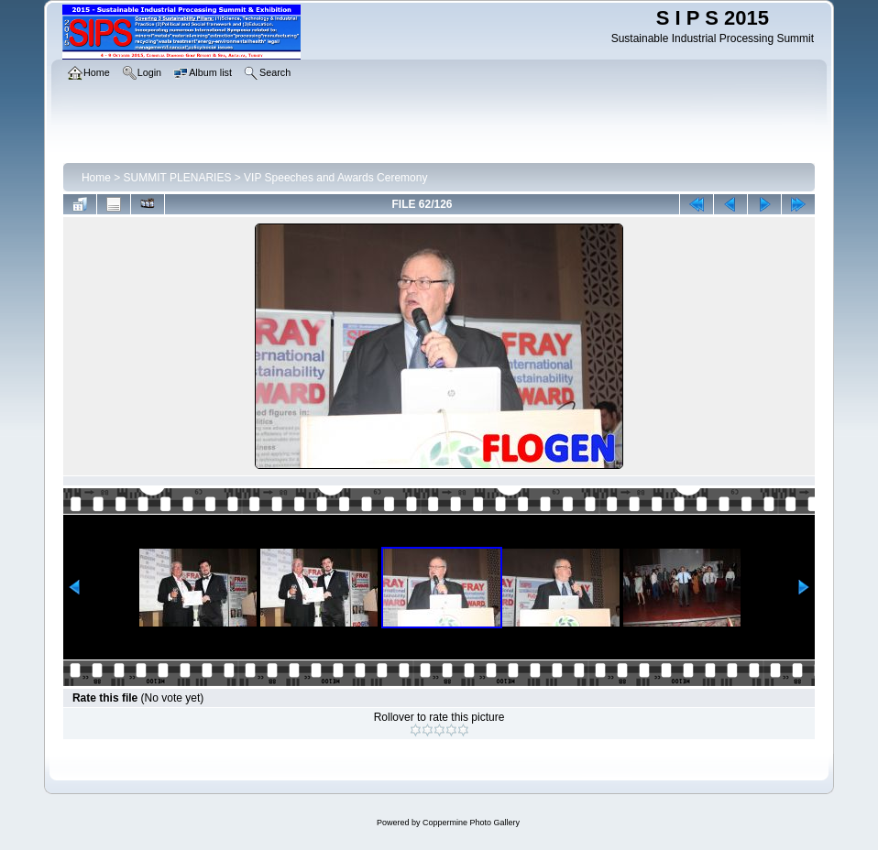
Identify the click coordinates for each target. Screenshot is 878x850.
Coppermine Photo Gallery (471, 822)
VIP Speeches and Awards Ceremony (335, 177)
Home (96, 177)
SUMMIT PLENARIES (178, 177)
